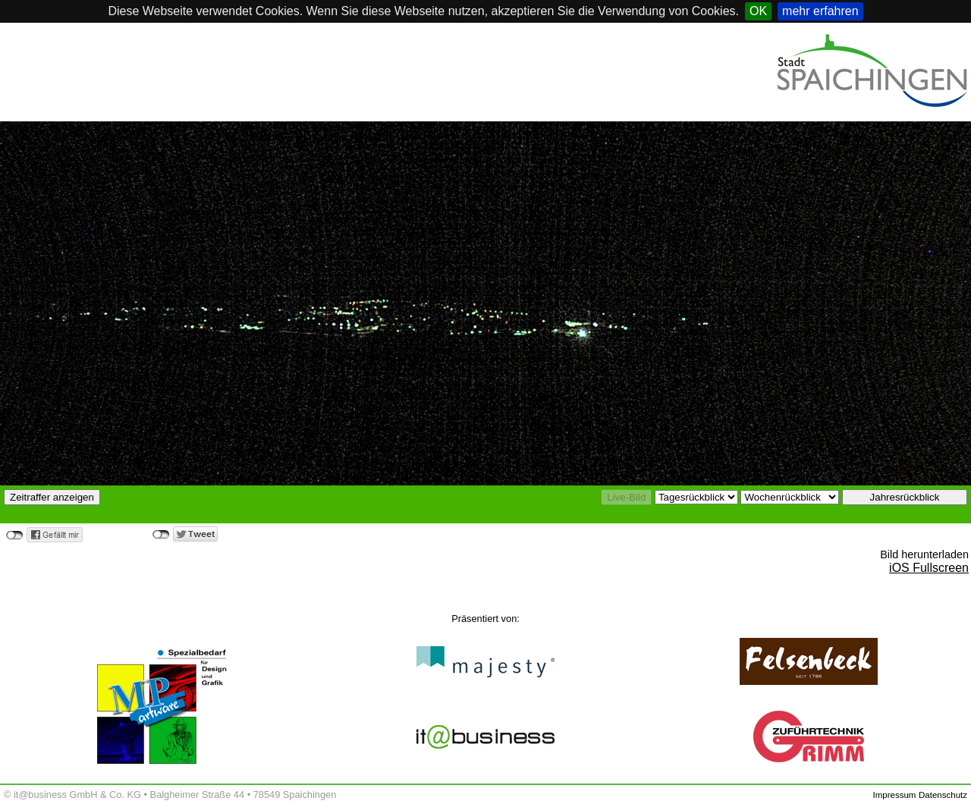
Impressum (894, 794)
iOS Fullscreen (929, 567)
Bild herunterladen (924, 554)
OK (758, 11)
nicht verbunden (15, 535)
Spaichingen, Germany (114, 95)
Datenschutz (943, 794)
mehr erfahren (820, 11)
